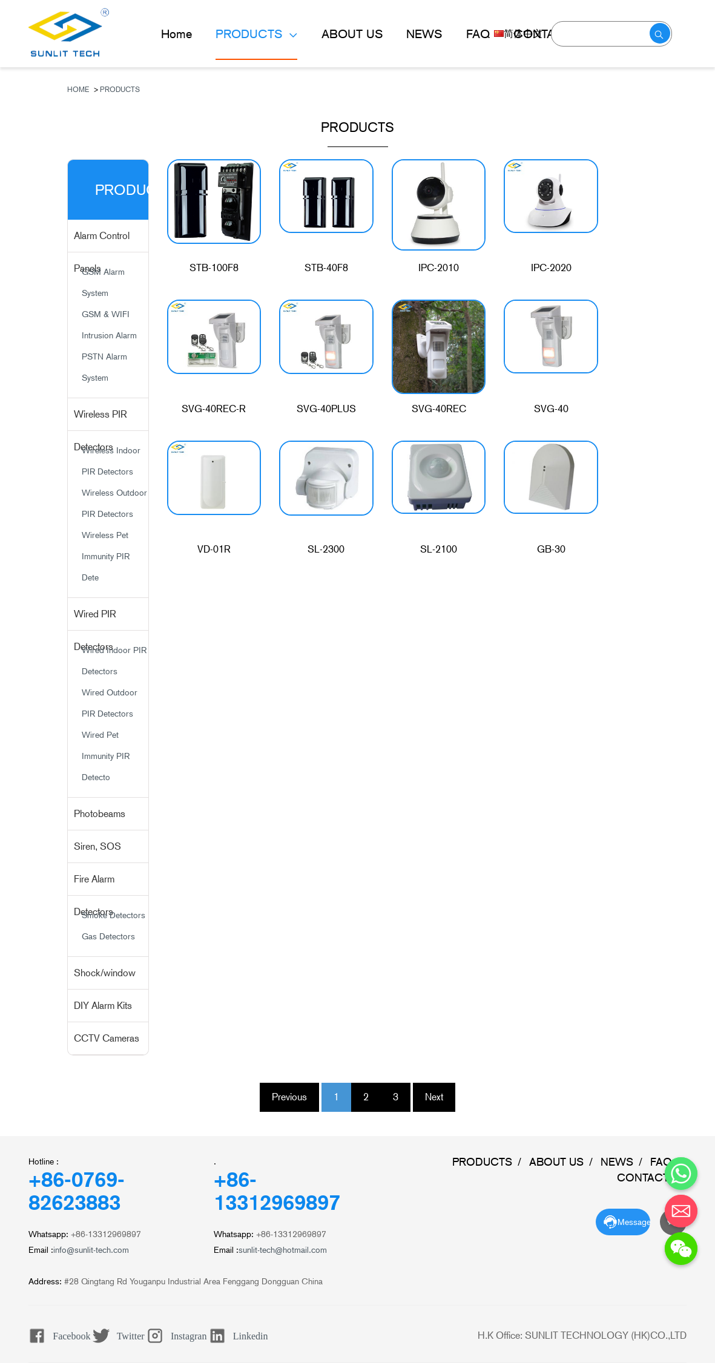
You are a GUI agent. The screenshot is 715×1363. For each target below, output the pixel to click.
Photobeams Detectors (99, 819)
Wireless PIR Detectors (100, 420)
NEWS (424, 34)
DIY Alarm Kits (103, 1005)
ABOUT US (352, 34)
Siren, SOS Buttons (97, 852)
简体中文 (518, 33)
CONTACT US (652, 1177)
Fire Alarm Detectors (94, 884)
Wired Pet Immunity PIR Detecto (106, 756)
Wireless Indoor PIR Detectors (111, 460)
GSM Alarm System (103, 282)
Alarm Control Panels (102, 241)
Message (634, 1222)
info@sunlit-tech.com (91, 1250)
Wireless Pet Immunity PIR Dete (106, 556)
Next (434, 1097)
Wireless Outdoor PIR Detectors (114, 503)
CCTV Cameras (106, 1038)
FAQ (478, 34)
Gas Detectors (108, 936)
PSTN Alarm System (104, 367)
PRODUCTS (251, 34)
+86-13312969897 (277, 1191)
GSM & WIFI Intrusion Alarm (109, 324)
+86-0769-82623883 (76, 1191)
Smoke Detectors (113, 915)
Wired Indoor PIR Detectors (114, 660)
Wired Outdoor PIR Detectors (109, 703)
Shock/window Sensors (105, 978)
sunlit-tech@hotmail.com (283, 1250)
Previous (289, 1097)
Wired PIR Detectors (95, 619)
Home (176, 34)
